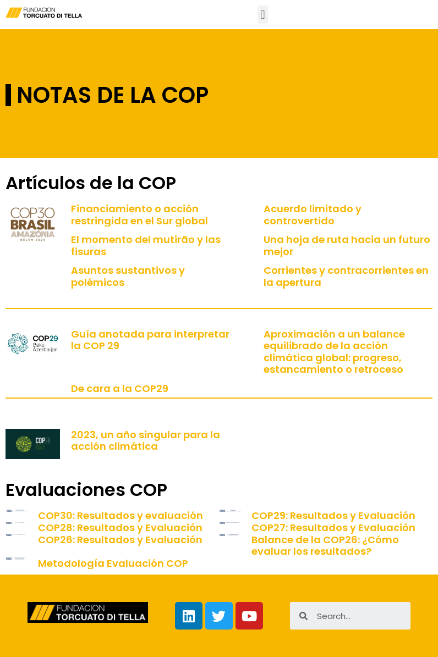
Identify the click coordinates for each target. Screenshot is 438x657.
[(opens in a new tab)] (229, 516)
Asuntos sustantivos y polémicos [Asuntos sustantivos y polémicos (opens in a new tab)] (128, 276)
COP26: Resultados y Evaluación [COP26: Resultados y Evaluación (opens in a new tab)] (120, 539)
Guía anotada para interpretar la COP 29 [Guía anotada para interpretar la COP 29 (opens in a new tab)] (150, 340)
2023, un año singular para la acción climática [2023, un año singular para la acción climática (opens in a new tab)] (145, 441)
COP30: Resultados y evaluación (120, 515)
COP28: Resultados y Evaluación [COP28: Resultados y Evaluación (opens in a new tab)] (120, 527)
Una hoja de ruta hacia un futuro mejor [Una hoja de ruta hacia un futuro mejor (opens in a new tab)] (347, 245)
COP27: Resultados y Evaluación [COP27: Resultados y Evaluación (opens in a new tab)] (333, 527)
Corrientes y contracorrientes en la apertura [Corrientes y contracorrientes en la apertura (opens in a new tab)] (346, 276)
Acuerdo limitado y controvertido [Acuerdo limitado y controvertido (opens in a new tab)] (313, 215)
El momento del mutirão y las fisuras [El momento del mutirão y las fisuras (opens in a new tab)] (146, 245)
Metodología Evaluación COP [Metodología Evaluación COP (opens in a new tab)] (113, 563)
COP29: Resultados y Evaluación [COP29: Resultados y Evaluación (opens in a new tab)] (333, 515)
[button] (263, 14)
